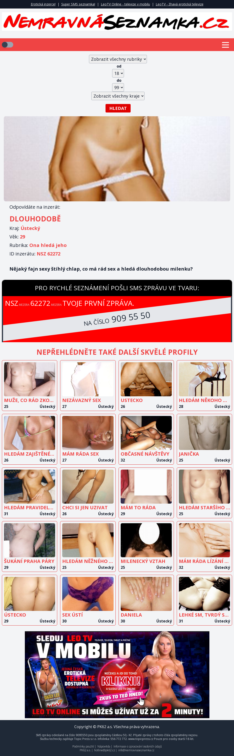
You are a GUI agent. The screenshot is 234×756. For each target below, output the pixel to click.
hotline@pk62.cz (104, 750)
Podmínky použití (83, 746)
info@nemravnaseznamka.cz (136, 750)
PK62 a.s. (85, 750)
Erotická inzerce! (43, 4)
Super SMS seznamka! (78, 4)
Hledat (118, 108)
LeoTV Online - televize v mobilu (125, 4)
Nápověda (103, 746)
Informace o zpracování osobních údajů (138, 746)
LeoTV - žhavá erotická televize (179, 4)
